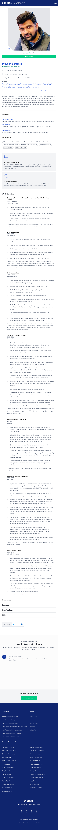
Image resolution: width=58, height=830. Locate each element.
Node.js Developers (36, 757)
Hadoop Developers (8, 784)
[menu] (55, 2)
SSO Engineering (42, 90)
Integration (38, 84)
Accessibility (38, 822)
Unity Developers (35, 784)
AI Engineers (6, 764)
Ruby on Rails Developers (37, 774)
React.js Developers (36, 771)
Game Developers (7, 781)
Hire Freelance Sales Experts (11, 737)
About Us (33, 730)
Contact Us (33, 720)
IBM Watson (26, 90)
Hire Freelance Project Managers (12, 730)
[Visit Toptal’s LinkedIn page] (21, 810)
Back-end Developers (28, 84)
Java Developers (7, 791)
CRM (4, 84)
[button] (29, 194)
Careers (32, 727)
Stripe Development (23, 87)
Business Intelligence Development (11, 90)
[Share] (7, 624)
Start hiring (29, 698)
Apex (45, 84)
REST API (5, 87)
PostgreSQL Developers (37, 764)
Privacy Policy (20, 822)
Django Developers (8, 774)
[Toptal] (13, 2)
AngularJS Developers (9, 771)
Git (50, 84)
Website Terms (29, 822)
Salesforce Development (14, 84)
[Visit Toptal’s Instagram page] (36, 810)
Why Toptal (33, 716)
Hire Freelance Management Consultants (14, 727)
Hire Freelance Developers (10, 716)
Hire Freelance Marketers (9, 723)
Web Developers (7, 757)
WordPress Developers (37, 788)
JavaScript (12, 87)
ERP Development (35, 87)
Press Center (34, 723)
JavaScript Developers (36, 747)
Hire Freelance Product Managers (12, 733)
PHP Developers (35, 761)
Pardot (33, 90)
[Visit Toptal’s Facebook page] (31, 810)
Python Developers (35, 767)
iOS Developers (7, 788)
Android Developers (8, 767)
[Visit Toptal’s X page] (26, 810)
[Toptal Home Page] (29, 800)
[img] (11, 66)
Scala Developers (35, 781)
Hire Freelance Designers (10, 720)
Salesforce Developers (36, 778)
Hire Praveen (29, 56)
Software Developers (8, 754)
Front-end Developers (9, 750)
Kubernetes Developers (37, 750)
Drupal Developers (7, 778)
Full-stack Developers (8, 747)
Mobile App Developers (9, 761)
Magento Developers (36, 754)
